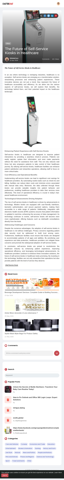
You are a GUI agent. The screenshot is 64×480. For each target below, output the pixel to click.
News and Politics (29, 453)
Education (51, 444)
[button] (58, 3)
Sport (8, 461)
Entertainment (11, 448)
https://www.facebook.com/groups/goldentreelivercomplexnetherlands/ (36, 429)
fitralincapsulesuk (21, 433)
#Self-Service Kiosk (11, 265)
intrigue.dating (19, 408)
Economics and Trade (37, 444)
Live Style (9, 453)
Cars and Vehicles (12, 444)
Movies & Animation (25, 448)
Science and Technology (45, 457)
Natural (17, 453)
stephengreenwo (21, 421)
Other (8, 43)
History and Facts (49, 448)
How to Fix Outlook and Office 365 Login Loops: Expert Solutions (35, 399)
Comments (45, 59)
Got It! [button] (5, 475)
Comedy (24, 444)
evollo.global (18, 418)
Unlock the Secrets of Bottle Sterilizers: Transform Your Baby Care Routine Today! (35, 388)
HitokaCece (14, 58)
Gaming (38, 448)
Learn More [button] (58, 472)
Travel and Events (18, 461)
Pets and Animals (12, 457)
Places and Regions (27, 457)
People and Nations (45, 453)
